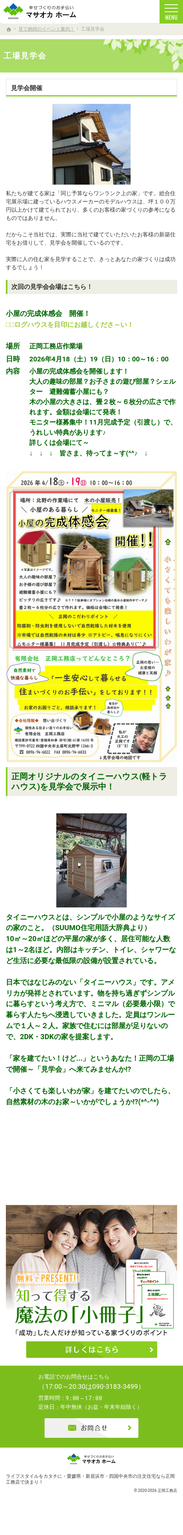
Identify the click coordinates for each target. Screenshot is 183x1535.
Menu (171, 12)
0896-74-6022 (98, 1390)
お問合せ (91, 1442)
